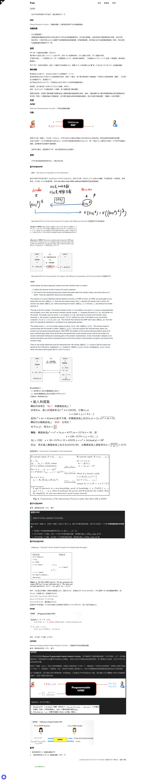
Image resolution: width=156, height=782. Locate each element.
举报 (124, 759)
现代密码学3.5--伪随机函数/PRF (43, 752)
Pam (32, 3)
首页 (99, 3)
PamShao (102, 759)
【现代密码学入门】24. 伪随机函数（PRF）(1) (49, 755)
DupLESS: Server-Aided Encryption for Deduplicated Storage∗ (64, 547)
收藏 (121, 759)
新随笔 (106, 3)
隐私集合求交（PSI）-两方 (44, 508)
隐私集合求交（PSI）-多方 (44, 648)
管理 (114, 3)
